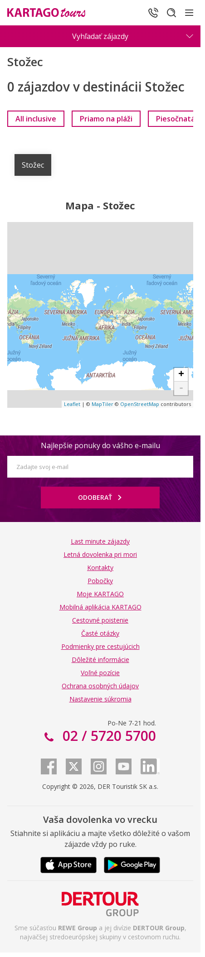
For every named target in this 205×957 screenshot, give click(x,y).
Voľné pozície (100, 672)
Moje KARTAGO (100, 594)
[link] (35, 119)
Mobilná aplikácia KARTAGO (100, 607)
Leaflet (72, 404)
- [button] (181, 388)
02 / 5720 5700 (107, 735)
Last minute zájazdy (100, 541)
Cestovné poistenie (100, 620)
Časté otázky (100, 633)
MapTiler (102, 404)
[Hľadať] (171, 12)
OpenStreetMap (139, 404)
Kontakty (100, 567)
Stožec (33, 165)
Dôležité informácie (100, 659)
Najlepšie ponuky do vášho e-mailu (100, 445)
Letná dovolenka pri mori (100, 554)
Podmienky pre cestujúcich (100, 646)
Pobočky (100, 580)
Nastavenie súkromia (100, 699)
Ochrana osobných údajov (100, 686)
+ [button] (181, 375)
